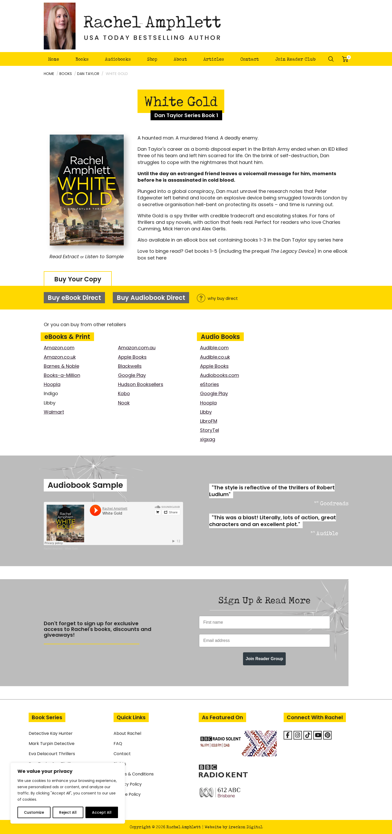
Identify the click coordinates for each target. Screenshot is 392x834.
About (180, 59)
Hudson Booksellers (140, 384)
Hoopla (52, 384)
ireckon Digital (245, 826)
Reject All (68, 812)
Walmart (54, 412)
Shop (152, 59)
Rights (120, 764)
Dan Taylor (88, 73)
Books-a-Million (62, 375)
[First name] (264, 622)
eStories (209, 384)
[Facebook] (288, 735)
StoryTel (209, 430)
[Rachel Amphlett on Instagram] (298, 735)
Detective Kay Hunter (51, 733)
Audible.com (214, 347)
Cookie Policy (127, 794)
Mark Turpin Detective (51, 744)
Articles (213, 59)
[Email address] (264, 640)
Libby (206, 412)
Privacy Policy (128, 784)
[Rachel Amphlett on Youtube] (317, 735)
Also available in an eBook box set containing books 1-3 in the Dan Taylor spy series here (240, 240)
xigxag (207, 439)
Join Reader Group (264, 658)
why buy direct (217, 298)
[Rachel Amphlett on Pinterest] (327, 735)
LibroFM (208, 421)
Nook (124, 403)
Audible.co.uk (215, 357)
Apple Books (132, 357)
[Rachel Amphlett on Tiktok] (307, 735)
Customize (34, 812)
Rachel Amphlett (53, 548)
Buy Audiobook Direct (151, 297)
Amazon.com (59, 347)
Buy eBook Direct (74, 297)
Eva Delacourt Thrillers (52, 754)
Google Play (132, 375)
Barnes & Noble (61, 366)
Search (331, 59)
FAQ (118, 744)
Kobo (124, 393)
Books (82, 59)
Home (53, 59)
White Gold (71, 548)
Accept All (101, 812)
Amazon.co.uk (60, 357)
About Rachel (127, 733)
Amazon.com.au (136, 347)
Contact (249, 59)
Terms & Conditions (134, 774)
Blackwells (130, 366)
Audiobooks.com (219, 375)
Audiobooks (118, 59)
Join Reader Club (295, 59)
